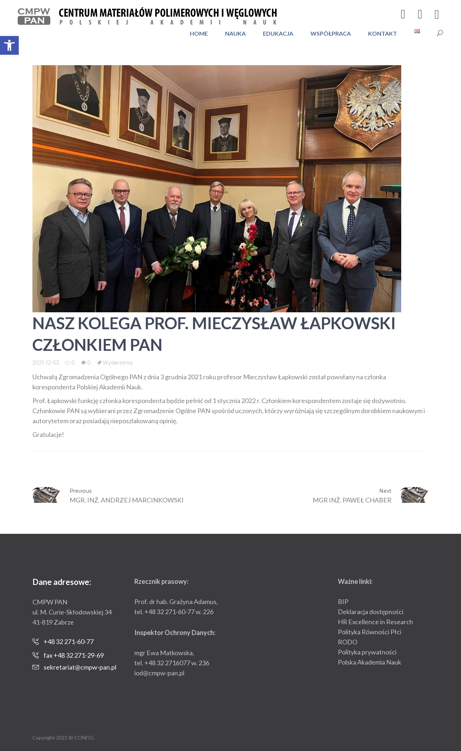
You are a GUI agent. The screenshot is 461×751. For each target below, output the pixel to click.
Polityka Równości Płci (369, 632)
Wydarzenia (118, 362)
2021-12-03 (45, 362)
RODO (347, 642)
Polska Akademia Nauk (369, 662)
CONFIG (84, 737)
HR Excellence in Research (375, 622)
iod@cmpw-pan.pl (159, 673)
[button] (9, 45)
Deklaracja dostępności (370, 612)
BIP (343, 601)
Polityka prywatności (367, 652)
